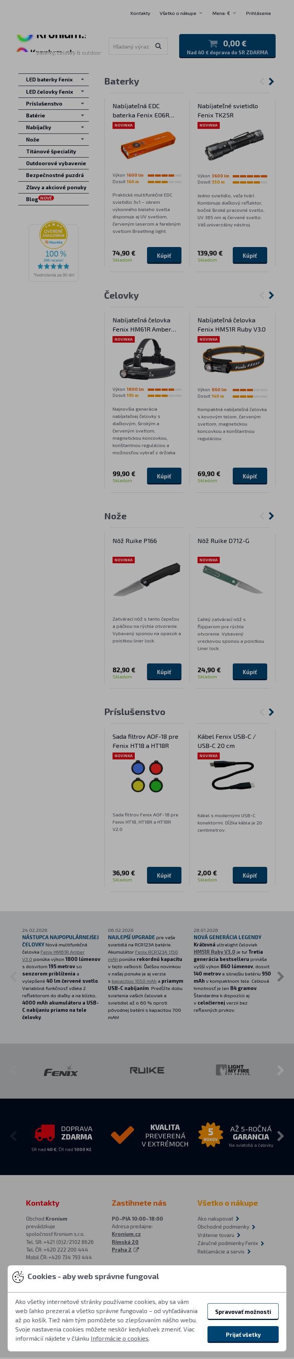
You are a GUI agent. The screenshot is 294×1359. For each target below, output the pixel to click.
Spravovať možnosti (243, 1311)
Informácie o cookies (120, 1338)
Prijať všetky (243, 1334)
